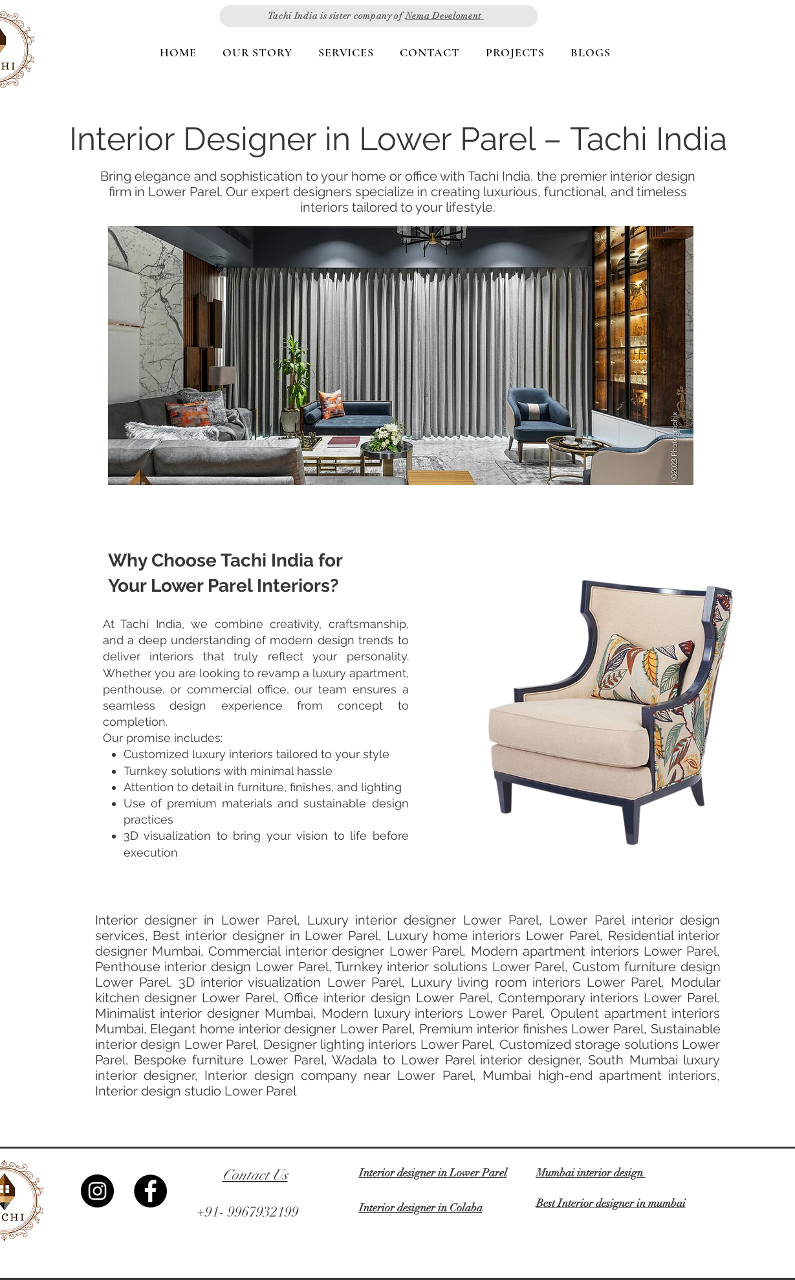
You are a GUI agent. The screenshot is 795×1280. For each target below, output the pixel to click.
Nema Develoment (445, 15)
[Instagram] (97, 1190)
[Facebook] (150, 1190)
